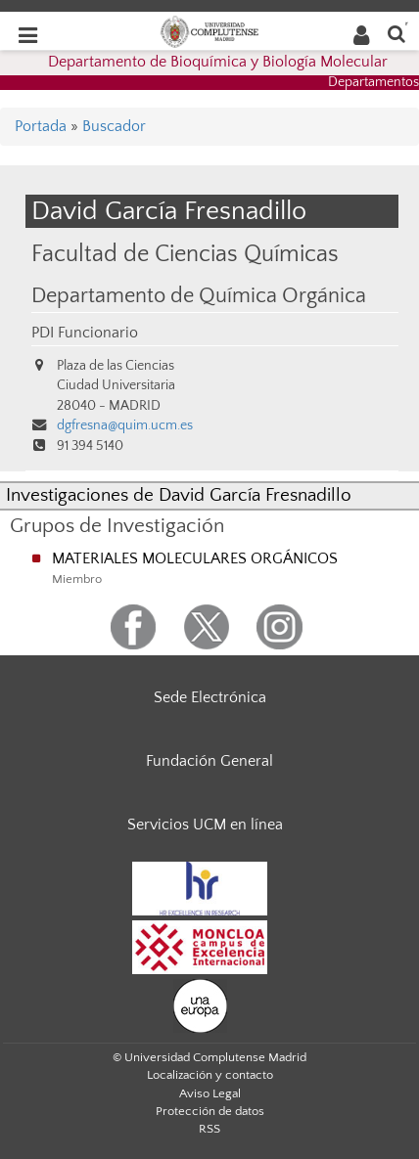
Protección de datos (210, 1111)
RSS (209, 1129)
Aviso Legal (210, 1093)
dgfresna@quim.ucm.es (125, 425)
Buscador (114, 126)
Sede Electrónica (210, 697)
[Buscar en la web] (396, 33)
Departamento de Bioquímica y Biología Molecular (218, 61)
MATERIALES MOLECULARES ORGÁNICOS (195, 558)
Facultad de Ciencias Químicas (185, 254)
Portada (41, 126)
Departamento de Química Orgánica (198, 296)
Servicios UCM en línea (205, 824)
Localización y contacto (210, 1075)
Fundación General (209, 761)
